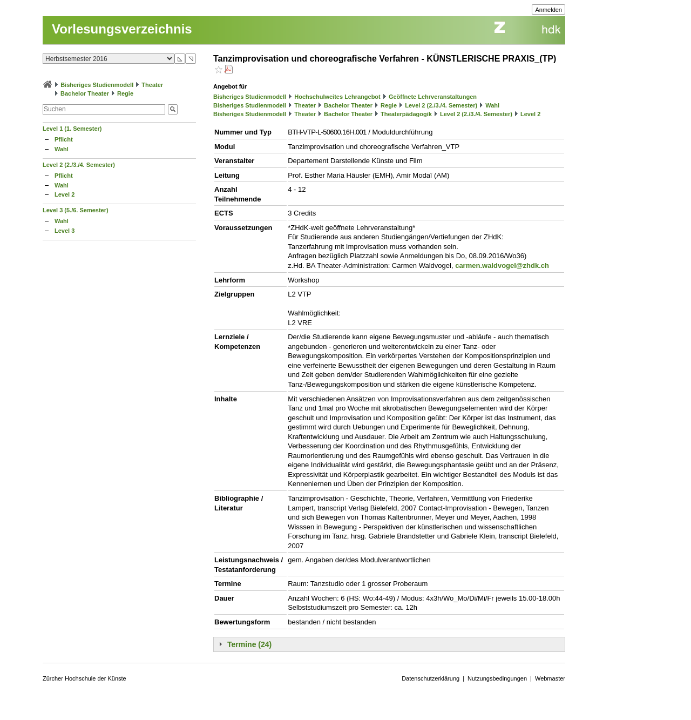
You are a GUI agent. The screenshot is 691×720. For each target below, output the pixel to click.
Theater (152, 85)
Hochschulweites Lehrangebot (337, 96)
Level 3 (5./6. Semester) (76, 210)
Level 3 (64, 230)
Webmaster (550, 678)
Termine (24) (249, 644)
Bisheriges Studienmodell (96, 85)
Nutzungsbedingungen (497, 678)
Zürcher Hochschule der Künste (84, 678)
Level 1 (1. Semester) (72, 128)
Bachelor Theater (84, 93)
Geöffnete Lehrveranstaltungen (433, 96)
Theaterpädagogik (406, 114)
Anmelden (548, 9)
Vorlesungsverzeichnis (122, 29)
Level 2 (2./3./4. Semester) (79, 165)
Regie (125, 93)
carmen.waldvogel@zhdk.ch (502, 265)
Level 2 (64, 194)
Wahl (62, 149)
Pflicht (64, 139)
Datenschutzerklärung (430, 678)
